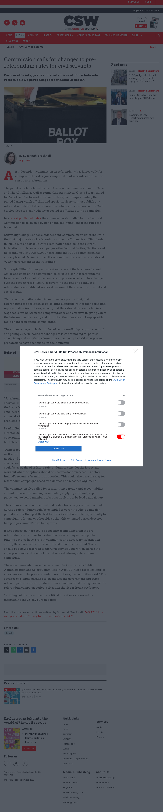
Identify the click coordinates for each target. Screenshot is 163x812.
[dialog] (81, 406)
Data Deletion (59, 460)
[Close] (137, 352)
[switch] (121, 402)
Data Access (77, 460)
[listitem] (81, 395)
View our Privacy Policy (99, 460)
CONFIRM (58, 448)
